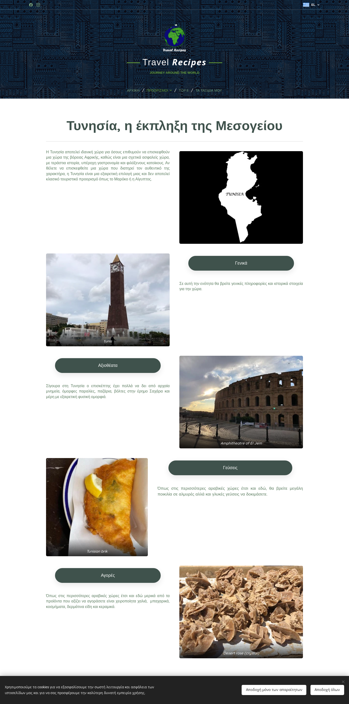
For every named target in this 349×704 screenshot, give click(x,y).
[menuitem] (129, 90)
